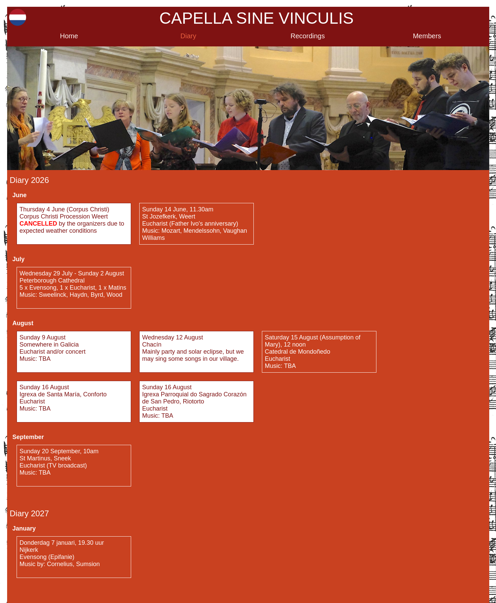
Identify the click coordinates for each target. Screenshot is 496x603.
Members (427, 36)
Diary (189, 36)
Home (69, 36)
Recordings (308, 36)
